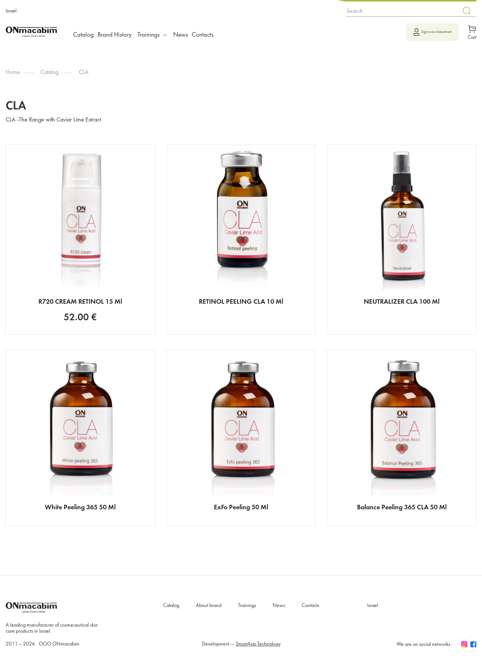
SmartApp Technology (258, 648)
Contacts (218, 31)
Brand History (121, 31)
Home (13, 72)
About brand (208, 609)
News (191, 31)
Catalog (85, 31)
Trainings (247, 609)
